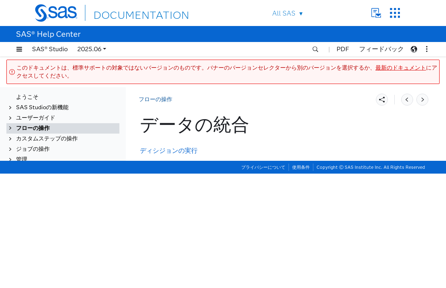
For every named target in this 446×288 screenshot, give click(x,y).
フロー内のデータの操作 (55, 131)
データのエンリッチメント (57, 173)
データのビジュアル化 (52, 225)
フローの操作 (33, 110)
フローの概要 (41, 121)
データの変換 (41, 162)
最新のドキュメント (400, 67)
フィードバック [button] (381, 49)
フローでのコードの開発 (55, 152)
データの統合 (41, 183)
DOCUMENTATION (122, 12)
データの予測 (41, 214)
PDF (343, 49)
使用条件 (301, 281)
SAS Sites (395, 13)
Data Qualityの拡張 (49, 256)
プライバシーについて (263, 281)
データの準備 (41, 266)
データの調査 (41, 235)
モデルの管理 (41, 245)
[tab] (66, 183)
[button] (19, 49)
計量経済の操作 (43, 204)
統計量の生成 (41, 193)
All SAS (283, 13)
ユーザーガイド (35, 100)
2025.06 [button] (89, 49)
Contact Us (376, 13)
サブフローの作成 (46, 141)
